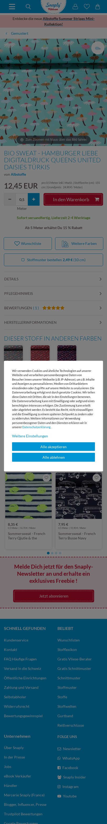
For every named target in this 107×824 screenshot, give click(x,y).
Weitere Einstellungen (30, 435)
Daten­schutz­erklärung (36, 427)
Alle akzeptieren (53, 446)
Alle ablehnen (53, 457)
